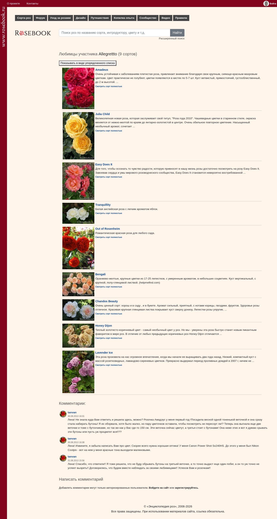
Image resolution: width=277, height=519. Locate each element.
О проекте (13, 3)
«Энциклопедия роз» (161, 506)
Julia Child (102, 114)
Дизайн (81, 17)
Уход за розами (60, 17)
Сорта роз (24, 17)
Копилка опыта (124, 17)
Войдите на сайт (159, 487)
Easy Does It (103, 164)
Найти (177, 32)
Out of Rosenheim (107, 228)
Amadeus (101, 69)
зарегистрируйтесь (186, 487)
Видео (165, 17)
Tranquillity (103, 204)
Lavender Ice (104, 352)
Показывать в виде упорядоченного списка (88, 63)
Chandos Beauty (106, 301)
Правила (181, 17)
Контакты (32, 3)
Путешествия (100, 17)
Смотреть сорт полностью (108, 86)
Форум (40, 17)
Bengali (100, 274)
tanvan (72, 412)
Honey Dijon (103, 325)
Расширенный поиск (171, 38)
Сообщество (147, 17)
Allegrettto (108, 54)
